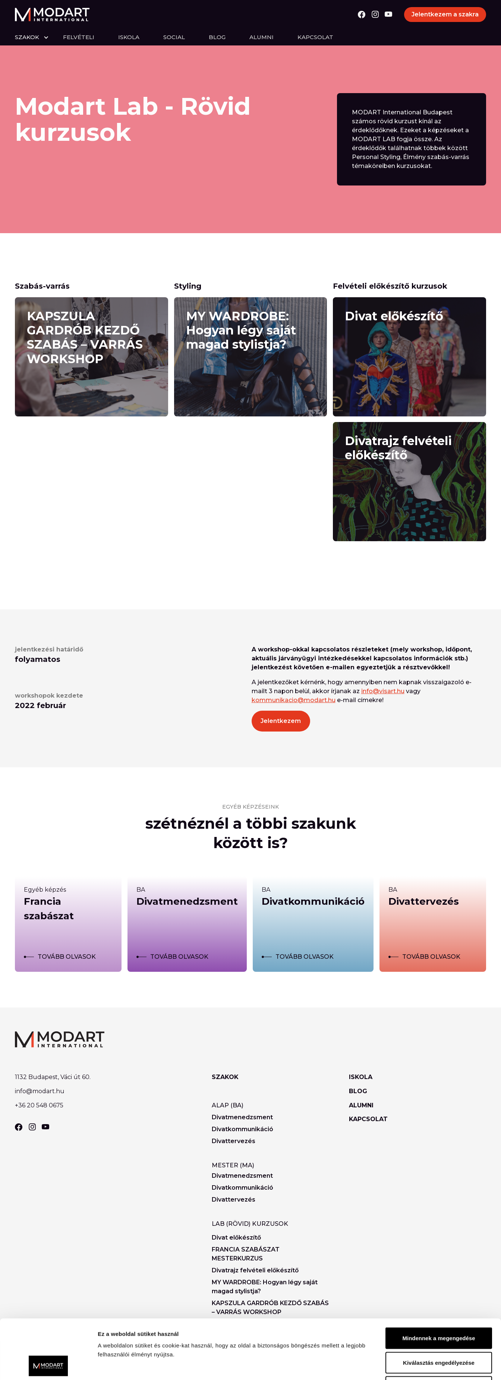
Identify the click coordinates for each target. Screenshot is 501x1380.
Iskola (128, 37)
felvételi (78, 37)
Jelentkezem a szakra (445, 14)
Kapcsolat (315, 37)
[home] (52, 14)
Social (174, 37)
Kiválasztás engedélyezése (439, 1307)
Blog (217, 37)
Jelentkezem (281, 720)
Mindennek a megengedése (438, 1282)
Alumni (261, 37)
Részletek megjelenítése (423, 1365)
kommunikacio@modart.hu (293, 700)
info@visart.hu (382, 691)
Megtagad (439, 1331)
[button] (39, 37)
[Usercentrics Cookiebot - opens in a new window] (48, 1365)
